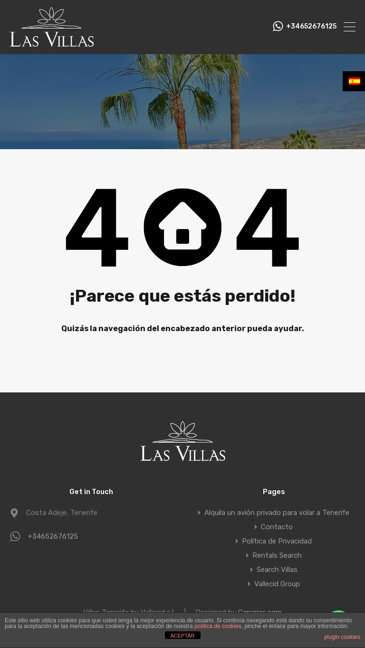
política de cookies (217, 626)
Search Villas (277, 569)
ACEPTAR (182, 635)
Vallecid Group (277, 584)
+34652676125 (311, 26)
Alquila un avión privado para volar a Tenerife (276, 512)
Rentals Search (277, 555)
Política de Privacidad (277, 541)
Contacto (277, 527)
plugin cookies (342, 637)
